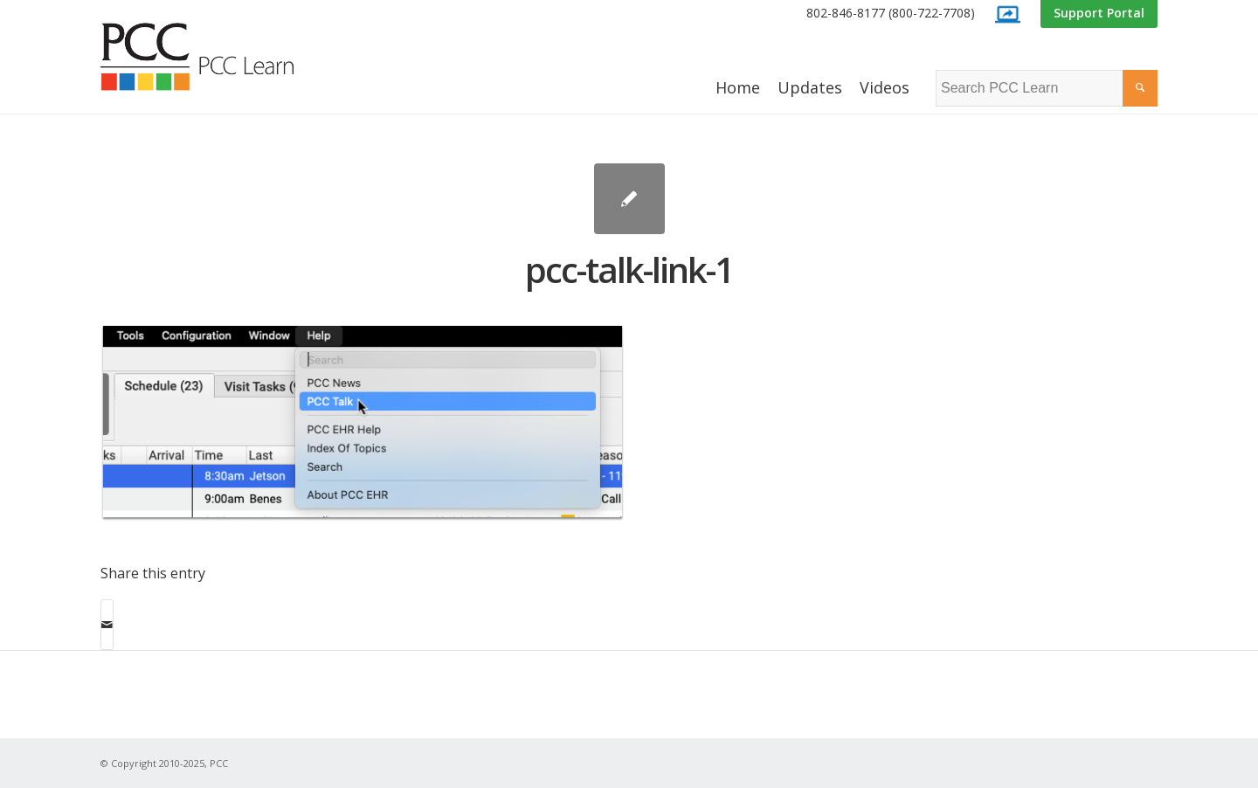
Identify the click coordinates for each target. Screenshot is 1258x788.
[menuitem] (890, 13)
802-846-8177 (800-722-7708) (890, 12)
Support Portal (1099, 12)
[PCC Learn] (216, 57)
